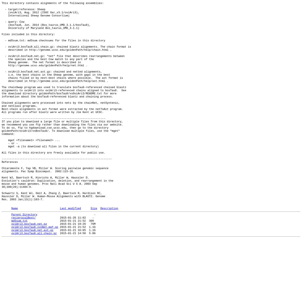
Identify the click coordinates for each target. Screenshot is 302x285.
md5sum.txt (19, 263)
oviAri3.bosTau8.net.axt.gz (32, 275)
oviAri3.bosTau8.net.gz (29, 267)
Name (14, 249)
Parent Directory (24, 256)
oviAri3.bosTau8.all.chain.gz (34, 278)
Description (109, 249)
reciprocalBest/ (23, 260)
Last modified (70, 249)
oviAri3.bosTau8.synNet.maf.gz (34, 271)
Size (94, 249)
